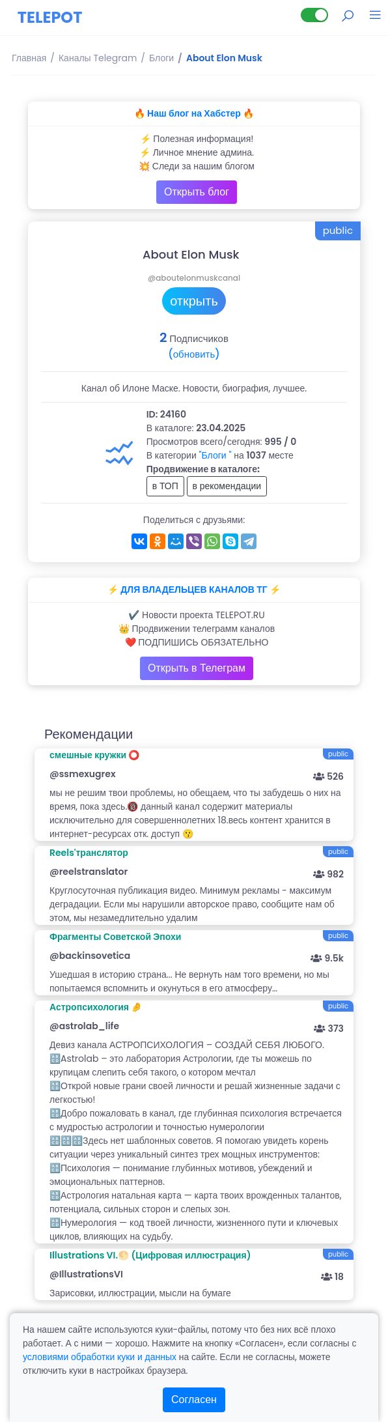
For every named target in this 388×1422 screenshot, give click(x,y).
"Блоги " (215, 455)
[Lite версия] (314, 15)
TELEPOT (50, 17)
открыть (194, 301)
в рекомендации (227, 485)
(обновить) (193, 354)
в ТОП (165, 485)
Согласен (194, 1399)
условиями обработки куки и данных (99, 1356)
